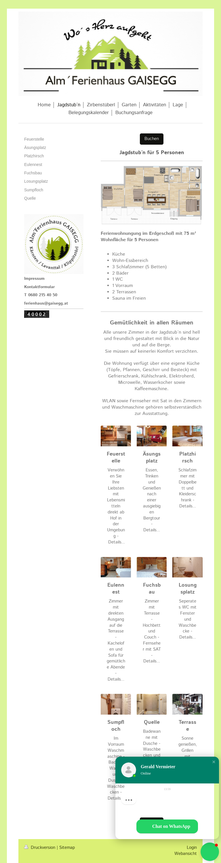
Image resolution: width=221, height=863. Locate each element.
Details (114, 542)
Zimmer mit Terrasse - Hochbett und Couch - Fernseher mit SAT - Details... (152, 631)
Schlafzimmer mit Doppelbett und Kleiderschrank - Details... (187, 488)
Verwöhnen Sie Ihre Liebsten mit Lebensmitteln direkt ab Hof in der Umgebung (116, 503)
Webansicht (185, 854)
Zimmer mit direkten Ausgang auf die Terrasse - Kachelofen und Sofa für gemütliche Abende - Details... (116, 640)
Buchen (151, 139)
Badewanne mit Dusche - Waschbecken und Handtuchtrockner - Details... (151, 755)
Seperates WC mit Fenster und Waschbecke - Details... (188, 619)
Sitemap (67, 848)
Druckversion (40, 848)
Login (192, 848)
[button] (214, 765)
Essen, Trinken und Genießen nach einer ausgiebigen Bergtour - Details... (152, 500)
